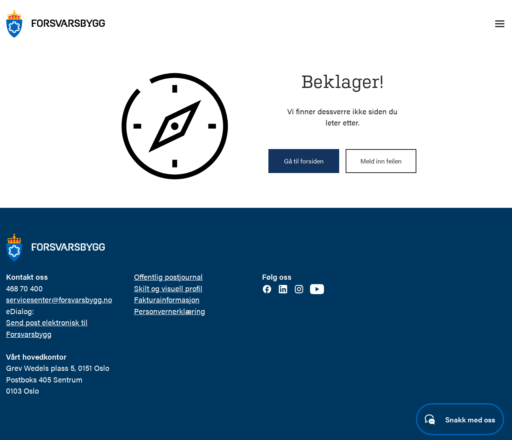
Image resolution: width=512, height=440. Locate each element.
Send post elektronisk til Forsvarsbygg (47, 328)
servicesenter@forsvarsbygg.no (59, 299)
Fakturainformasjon (167, 299)
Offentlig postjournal (168, 276)
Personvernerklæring (169, 311)
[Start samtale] (460, 419)
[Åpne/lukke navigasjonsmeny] (499, 24)
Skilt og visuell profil (168, 288)
